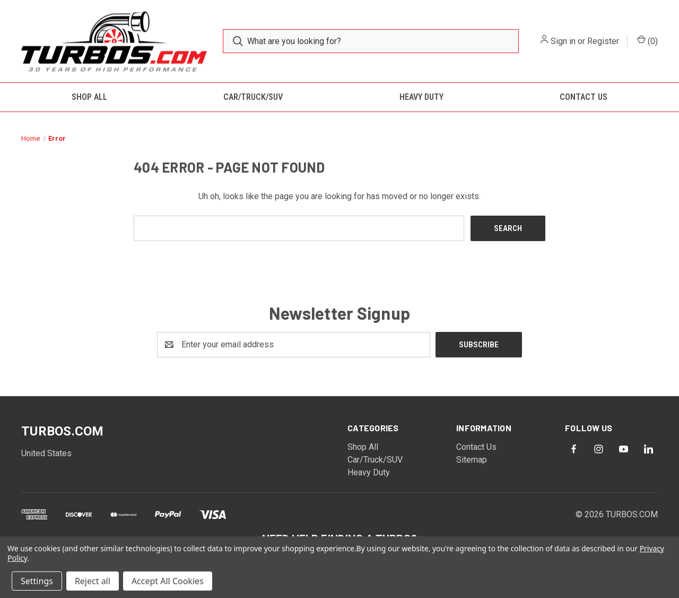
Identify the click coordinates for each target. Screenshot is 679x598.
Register (603, 41)
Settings (37, 581)
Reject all (92, 581)
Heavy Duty (421, 97)
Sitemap (471, 460)
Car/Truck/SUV (253, 97)
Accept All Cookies (168, 581)
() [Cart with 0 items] (647, 40)
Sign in (563, 41)
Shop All (89, 97)
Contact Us (583, 97)
